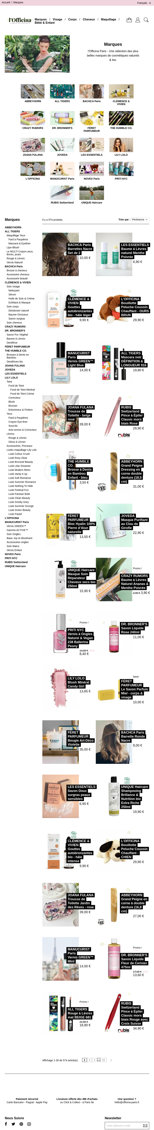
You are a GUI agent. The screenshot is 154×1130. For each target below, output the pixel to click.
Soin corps (13, 306)
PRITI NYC (11, 558)
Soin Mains (13, 546)
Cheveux (89, 19)
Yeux (9, 413)
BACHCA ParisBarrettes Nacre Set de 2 (63, 249)
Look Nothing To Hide (20, 485)
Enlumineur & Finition (20, 409)
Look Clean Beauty (19, 498)
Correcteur (14, 397)
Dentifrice (12, 342)
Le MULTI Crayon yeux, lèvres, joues (20, 253)
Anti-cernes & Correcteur (22, 429)
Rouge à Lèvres (16, 258)
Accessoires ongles (18, 542)
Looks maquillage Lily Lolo (21, 449)
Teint (9, 381)
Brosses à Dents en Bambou (18, 356)
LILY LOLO (11, 377)
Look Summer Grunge (21, 506)
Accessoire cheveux (18, 274)
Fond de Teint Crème (22, 393)
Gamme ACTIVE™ (17, 530)
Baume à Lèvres (16, 338)
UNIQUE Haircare (15, 566)
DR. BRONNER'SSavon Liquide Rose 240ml (117, 628)
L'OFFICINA (12, 518)
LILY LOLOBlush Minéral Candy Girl (61, 682)
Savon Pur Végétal (17, 334)
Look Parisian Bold (19, 494)
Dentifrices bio (15, 361)
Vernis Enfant (14, 550)
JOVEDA (10, 369)
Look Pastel (15, 514)
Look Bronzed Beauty (20, 461)
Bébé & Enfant (45, 22)
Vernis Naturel (15, 262)
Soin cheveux (14, 322)
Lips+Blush (13, 247)
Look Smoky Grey (18, 502)
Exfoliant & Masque (19, 302)
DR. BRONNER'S (15, 330)
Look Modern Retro (19, 469)
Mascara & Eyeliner (19, 243)
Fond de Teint (16, 385)
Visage (57, 19)
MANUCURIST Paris (17, 522)
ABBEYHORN (13, 227)
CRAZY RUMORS (15, 326)
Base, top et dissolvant (19, 538)
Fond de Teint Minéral (22, 389)
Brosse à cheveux (17, 270)
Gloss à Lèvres (16, 441)
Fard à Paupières (18, 239)
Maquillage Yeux (16, 235)
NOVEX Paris (13, 554)
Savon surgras (16, 318)
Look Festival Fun (18, 490)
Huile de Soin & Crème (21, 298)
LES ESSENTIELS (15, 373)
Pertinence (140, 219)
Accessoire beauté (17, 278)
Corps (72, 19)
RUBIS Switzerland (16, 562)
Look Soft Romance (19, 477)
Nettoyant (13, 290)
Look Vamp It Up (17, 473)
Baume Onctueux (18, 314)
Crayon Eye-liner (17, 421)
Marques (41, 19)
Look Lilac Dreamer (19, 465)
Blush (11, 401)
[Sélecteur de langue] (144, 3)
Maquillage (108, 19)
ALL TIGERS (12, 231)
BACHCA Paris (14, 266)
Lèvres (10, 433)
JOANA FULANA (15, 365)
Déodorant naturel (18, 310)
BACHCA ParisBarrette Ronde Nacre (116, 736)
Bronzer (12, 405)
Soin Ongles (13, 534)
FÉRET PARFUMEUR (17, 346)
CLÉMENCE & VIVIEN (18, 282)
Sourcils (13, 425)
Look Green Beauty (19, 510)
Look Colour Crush (19, 453)
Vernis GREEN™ (16, 526)
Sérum (12, 294)
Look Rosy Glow (17, 457)
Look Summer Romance (22, 481)
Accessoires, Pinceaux (19, 445)
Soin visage (13, 286)
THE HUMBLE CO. (16, 350)
